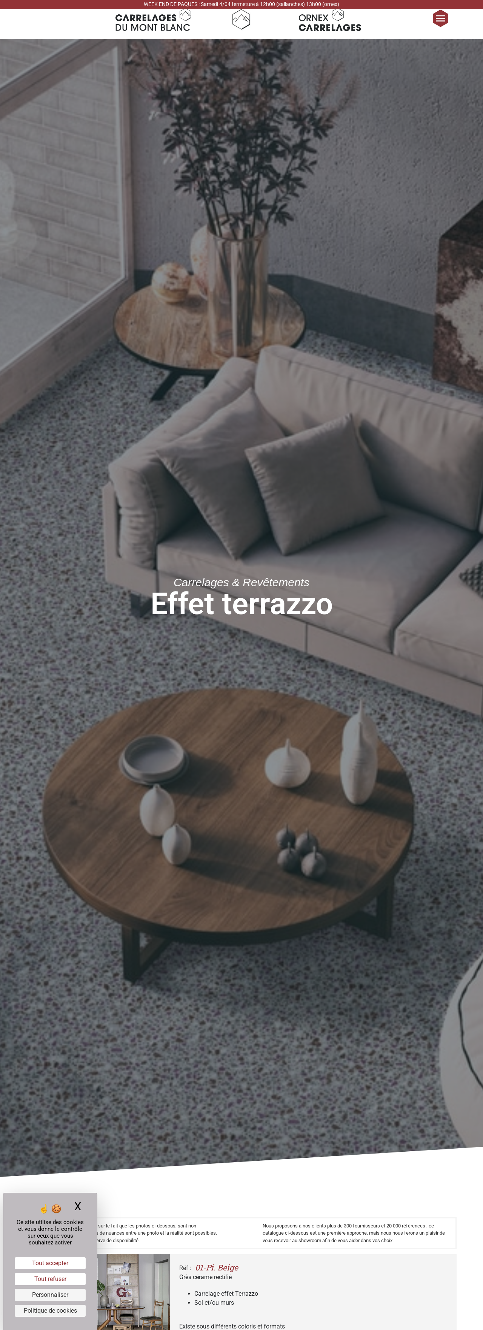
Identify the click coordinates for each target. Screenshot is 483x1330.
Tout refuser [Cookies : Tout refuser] (50, 1278)
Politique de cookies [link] (50, 1310)
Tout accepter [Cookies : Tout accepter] (50, 1263)
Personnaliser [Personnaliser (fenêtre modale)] (50, 1294)
